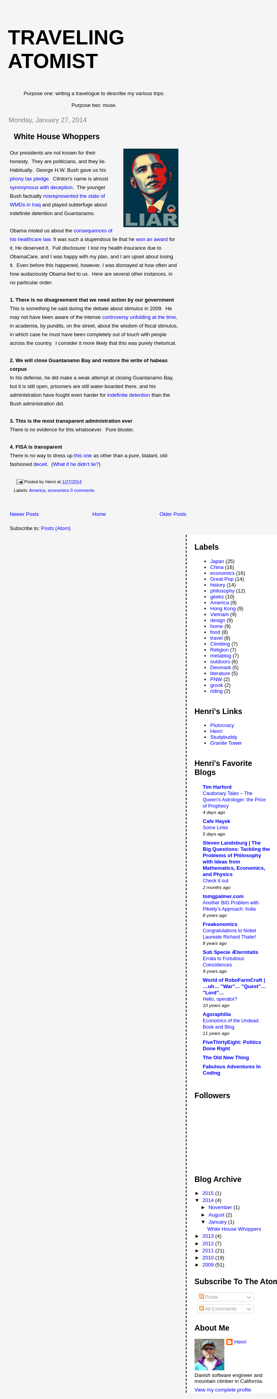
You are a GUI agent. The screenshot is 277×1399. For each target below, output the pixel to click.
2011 (208, 1251)
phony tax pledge (29, 179)
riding (216, 691)
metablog (220, 656)
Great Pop (221, 579)
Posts (208, 1297)
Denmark (220, 667)
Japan (217, 561)
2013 (208, 1236)
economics (58, 490)
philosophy (222, 591)
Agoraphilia (217, 1014)
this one (83, 455)
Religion (219, 650)
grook (216, 685)
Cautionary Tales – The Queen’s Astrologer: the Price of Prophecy (234, 800)
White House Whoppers (57, 136)
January (218, 1222)
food (215, 632)
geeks (217, 597)
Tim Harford (217, 787)
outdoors (220, 662)
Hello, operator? (220, 999)
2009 (208, 1265)
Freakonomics (220, 924)
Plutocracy (222, 725)
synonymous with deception (41, 187)
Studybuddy (223, 737)
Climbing (220, 644)
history (217, 585)
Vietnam (219, 614)
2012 (208, 1243)
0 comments (82, 490)
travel (216, 638)
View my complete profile (222, 1390)
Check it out (215, 881)
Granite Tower (226, 743)
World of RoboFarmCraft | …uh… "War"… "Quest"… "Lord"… (234, 986)
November (221, 1207)
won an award (152, 239)
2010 (208, 1258)
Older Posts (173, 514)
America (37, 490)
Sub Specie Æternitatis (231, 952)
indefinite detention (128, 395)
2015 (208, 1193)
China (217, 567)
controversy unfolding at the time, (140, 317)
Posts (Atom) (56, 528)
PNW (216, 679)
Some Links (215, 827)
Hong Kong (223, 608)
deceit (40, 464)
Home (99, 514)
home (216, 626)
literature (220, 673)
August (217, 1215)
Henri (216, 731)
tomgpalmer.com (223, 896)
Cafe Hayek (216, 821)
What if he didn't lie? (76, 464)
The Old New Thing (226, 1057)
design (217, 620)
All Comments (218, 1309)
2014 (208, 1200)
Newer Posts (24, 514)
